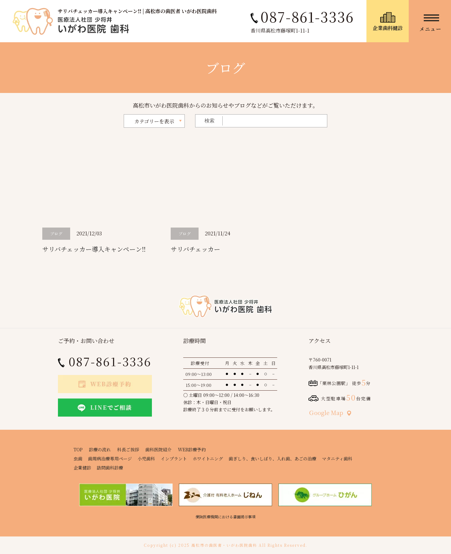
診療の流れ (100, 449)
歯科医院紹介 (158, 449)
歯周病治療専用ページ (110, 458)
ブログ (56, 234)
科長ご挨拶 (128, 449)
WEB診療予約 (192, 449)
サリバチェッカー (195, 249)
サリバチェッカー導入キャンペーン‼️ (94, 249)
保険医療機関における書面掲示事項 (225, 516)
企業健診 (82, 467)
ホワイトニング (208, 458)
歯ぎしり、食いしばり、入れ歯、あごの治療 (272, 458)
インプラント (174, 458)
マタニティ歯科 (337, 458)
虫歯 (78, 458)
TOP (78, 449)
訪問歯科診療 (110, 467)
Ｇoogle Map (329, 412)
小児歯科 (146, 458)
